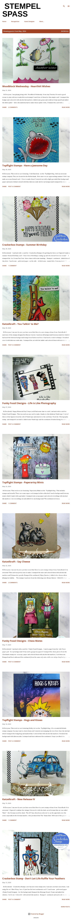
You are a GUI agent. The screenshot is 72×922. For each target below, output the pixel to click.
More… (41, 21)
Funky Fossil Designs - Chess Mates (22, 640)
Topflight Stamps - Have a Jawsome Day (24, 165)
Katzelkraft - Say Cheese (16, 561)
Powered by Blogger (36, 914)
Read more (66, 107)
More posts (65, 907)
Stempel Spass (21, 10)
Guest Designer (29, 21)
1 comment (12, 266)
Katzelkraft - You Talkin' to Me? (20, 323)
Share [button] (4, 107)
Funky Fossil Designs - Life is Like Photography (29, 403)
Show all (65, 31)
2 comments (12, 107)
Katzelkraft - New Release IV (18, 799)
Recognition (15, 21)
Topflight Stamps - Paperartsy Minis (23, 482)
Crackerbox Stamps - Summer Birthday (24, 244)
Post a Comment (14, 186)
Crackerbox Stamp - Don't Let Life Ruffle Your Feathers (33, 878)
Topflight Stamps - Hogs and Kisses (22, 720)
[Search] (64, 3)
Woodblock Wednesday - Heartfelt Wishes (26, 86)
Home (4, 21)
